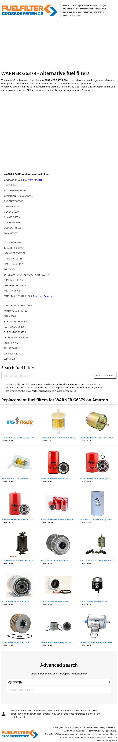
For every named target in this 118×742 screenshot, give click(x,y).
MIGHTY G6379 (12, 290)
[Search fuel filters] (48, 375)
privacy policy (111, 740)
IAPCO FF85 (10, 269)
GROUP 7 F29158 (13, 258)
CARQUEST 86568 (13, 201)
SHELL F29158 (11, 342)
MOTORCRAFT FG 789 (15, 310)
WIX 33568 (10, 358)
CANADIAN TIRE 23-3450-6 (18, 195)
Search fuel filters (105, 375)
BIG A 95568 (10, 185)
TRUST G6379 (11, 348)
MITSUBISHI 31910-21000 (18, 296)
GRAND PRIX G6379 (14, 253)
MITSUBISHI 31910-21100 (18, 305)
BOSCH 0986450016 (15, 190)
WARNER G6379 (12, 353)
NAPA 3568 (10, 316)
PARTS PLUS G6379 (14, 326)
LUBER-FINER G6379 (15, 285)
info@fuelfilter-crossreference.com (102, 737)
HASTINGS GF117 (13, 263)
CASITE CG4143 (12, 206)
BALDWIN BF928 (13, 179)
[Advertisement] (59, 44)
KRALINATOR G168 (14, 280)
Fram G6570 (10, 233)
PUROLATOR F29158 (15, 332)
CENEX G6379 (11, 211)
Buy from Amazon (33, 179)
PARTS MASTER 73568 (16, 321)
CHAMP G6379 (12, 217)
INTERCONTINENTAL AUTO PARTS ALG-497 (27, 274)
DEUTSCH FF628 (12, 227)
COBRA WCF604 (12, 222)
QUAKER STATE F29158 (16, 337)
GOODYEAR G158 (13, 242)
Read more (76, 15)
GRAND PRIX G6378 (14, 247)
